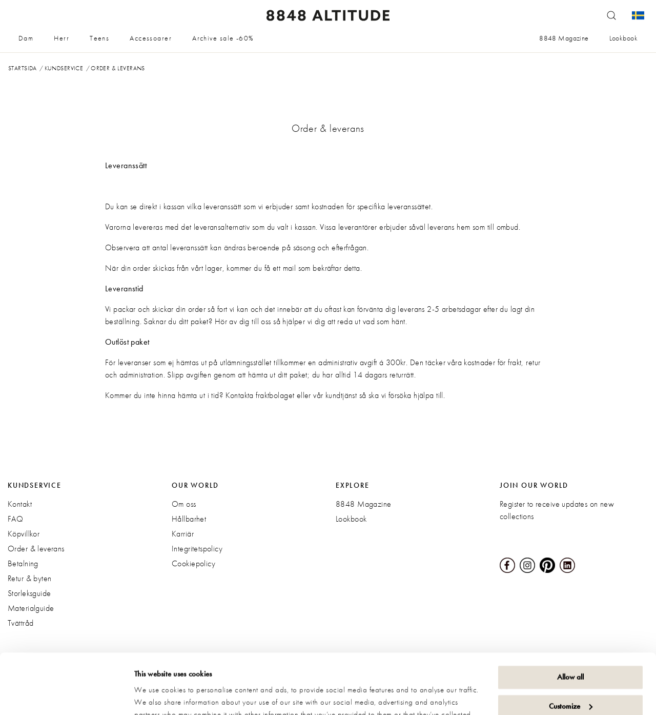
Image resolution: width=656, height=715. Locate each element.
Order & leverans (36, 548)
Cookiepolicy (193, 563)
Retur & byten (29, 578)
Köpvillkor (23, 533)
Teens (99, 38)
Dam (25, 38)
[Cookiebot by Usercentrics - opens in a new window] (66, 695)
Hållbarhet (189, 518)
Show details (153, 695)
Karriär (183, 533)
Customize (570, 646)
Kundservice (64, 68)
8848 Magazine (563, 38)
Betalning (23, 563)
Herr (61, 38)
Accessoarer (151, 38)
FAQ (15, 518)
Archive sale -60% (223, 38)
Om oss (184, 504)
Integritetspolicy (197, 548)
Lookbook (623, 38)
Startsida (22, 68)
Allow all (570, 617)
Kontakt (20, 504)
